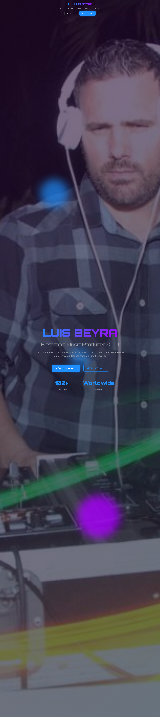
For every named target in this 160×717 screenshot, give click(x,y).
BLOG (69, 13)
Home (62, 8)
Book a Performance (66, 368)
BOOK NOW (87, 13)
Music (79, 8)
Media (87, 8)
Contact (97, 8)
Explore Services (96, 368)
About (70, 8)
